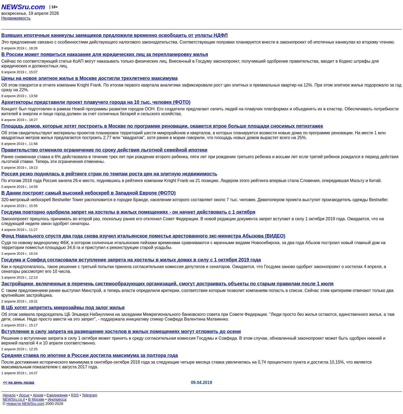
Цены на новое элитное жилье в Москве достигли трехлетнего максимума (89, 78)
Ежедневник (57, 395)
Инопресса (57, 399)
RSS (75, 395)
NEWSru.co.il (14, 399)
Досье (24, 395)
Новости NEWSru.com (25, 404)
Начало (9, 395)
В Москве (36, 399)
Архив (38, 395)
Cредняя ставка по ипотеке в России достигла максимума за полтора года (89, 355)
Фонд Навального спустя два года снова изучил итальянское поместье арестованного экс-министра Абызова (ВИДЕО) (143, 236)
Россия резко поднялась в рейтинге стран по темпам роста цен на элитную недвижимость (109, 173)
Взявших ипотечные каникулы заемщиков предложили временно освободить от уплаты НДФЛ (114, 35)
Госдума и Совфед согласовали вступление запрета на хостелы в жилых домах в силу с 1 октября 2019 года (131, 259)
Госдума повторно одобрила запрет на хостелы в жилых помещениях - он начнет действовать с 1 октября (128, 212)
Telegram (89, 395)
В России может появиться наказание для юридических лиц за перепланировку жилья (104, 54)
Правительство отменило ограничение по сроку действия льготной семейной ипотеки (104, 150)
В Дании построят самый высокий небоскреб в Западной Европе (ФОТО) (88, 193)
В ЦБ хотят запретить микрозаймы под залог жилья (63, 307)
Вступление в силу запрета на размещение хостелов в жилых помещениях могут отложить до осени (121, 331)
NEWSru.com (23, 7)
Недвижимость (16, 18)
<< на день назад (18, 382)
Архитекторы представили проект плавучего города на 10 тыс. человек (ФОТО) (95, 102)
